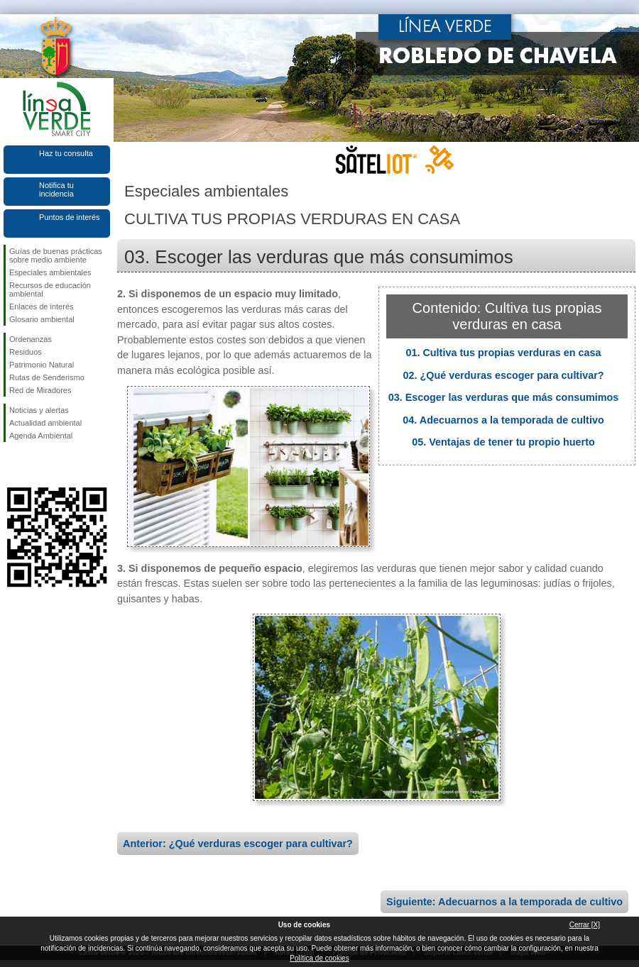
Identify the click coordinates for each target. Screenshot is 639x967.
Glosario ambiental (42, 319)
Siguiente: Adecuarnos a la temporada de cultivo (504, 901)
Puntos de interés (69, 217)
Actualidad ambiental (45, 423)
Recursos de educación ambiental (50, 289)
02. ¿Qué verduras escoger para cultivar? (503, 375)
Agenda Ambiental (40, 435)
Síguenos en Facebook (12, 464)
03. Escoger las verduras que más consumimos (503, 397)
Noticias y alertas (39, 410)
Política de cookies (319, 958)
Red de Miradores (40, 390)
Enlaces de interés (41, 306)
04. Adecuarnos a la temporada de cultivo (503, 420)
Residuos (25, 352)
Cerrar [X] (584, 925)
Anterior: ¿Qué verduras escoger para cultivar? (238, 843)
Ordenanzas (30, 339)
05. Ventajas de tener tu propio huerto (503, 442)
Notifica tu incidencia (56, 189)
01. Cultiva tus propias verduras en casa (503, 352)
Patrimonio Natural (41, 364)
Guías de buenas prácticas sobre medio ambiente (55, 255)
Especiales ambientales (50, 272)
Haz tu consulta (66, 153)
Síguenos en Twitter (35, 464)
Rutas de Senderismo (46, 377)
